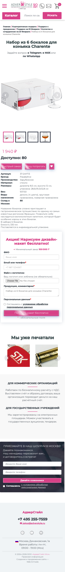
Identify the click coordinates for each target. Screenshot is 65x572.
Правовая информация (32, 557)
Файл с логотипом (14, 273)
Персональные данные (17, 299)
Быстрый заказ (11, 166)
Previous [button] (5, 95)
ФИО (6, 252)
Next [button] (57, 95)
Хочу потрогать (35, 166)
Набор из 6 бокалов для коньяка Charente (31, 292)
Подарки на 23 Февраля (28, 29)
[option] (31, 95)
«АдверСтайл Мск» (41, 554)
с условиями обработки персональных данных (34, 486)
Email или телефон (15, 262)
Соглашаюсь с (27, 305)
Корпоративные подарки (24, 26)
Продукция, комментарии (19, 286)
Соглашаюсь (32, 486)
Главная (6, 26)
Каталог (11, 15)
